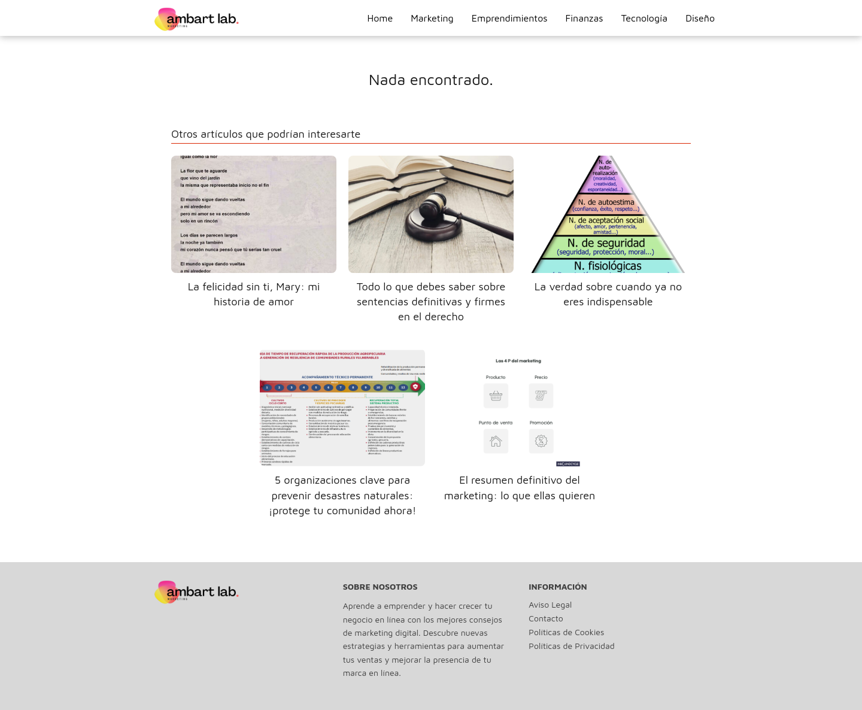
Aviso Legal (550, 604)
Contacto (546, 618)
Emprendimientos (510, 18)
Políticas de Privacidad (571, 646)
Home (380, 18)
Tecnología (644, 18)
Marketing (432, 18)
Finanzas (584, 18)
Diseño (700, 18)
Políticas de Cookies (566, 632)
